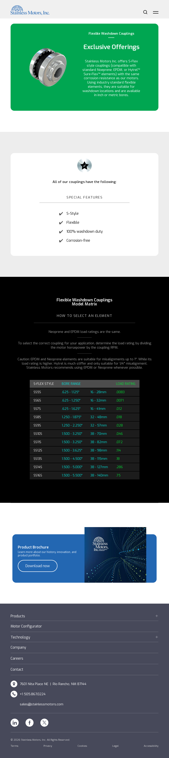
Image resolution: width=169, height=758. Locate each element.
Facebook (29, 723)
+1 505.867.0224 (33, 694)
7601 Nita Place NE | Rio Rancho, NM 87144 (53, 684)
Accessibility (151, 746)
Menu (155, 12)
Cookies (82, 746)
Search (145, 12)
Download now (37, 566)
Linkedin (15, 723)
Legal (115, 746)
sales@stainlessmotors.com (41, 704)
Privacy (47, 746)
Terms (14, 746)
